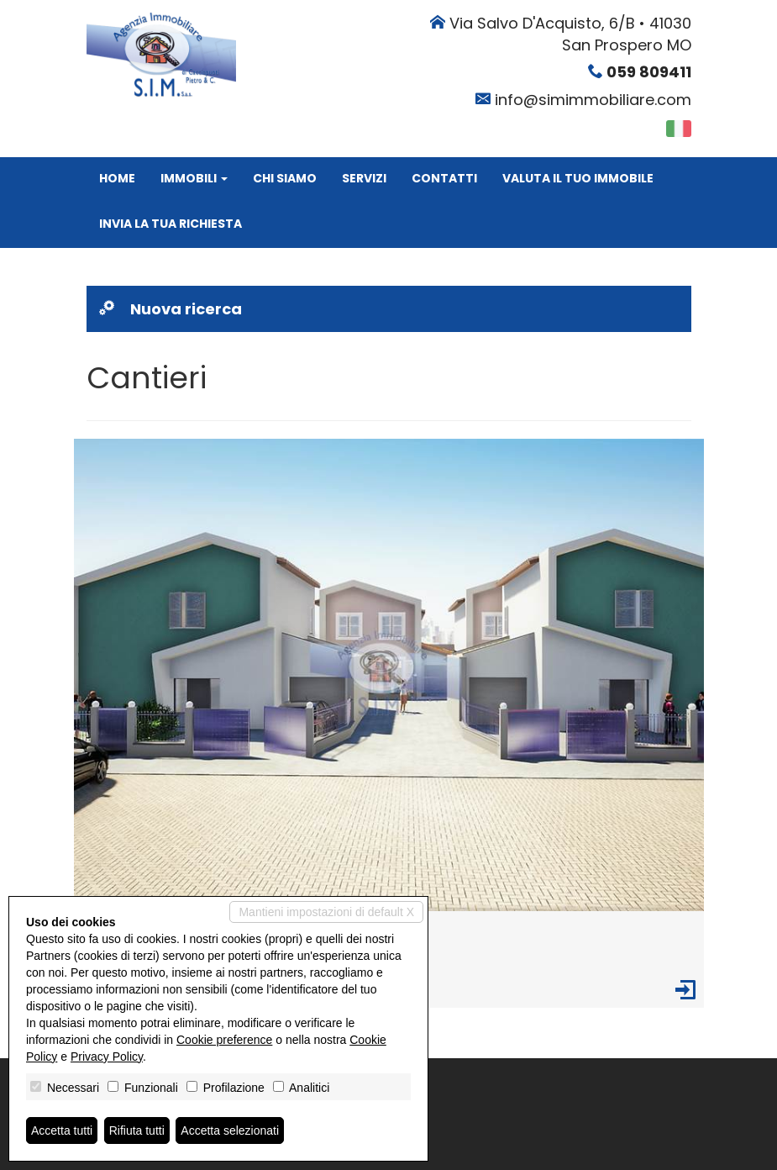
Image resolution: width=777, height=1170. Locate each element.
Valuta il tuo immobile (578, 178)
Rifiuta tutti (137, 1130)
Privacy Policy (107, 1056)
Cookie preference (224, 1039)
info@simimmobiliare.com (593, 99)
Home (117, 178)
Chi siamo (285, 178)
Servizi (364, 178)
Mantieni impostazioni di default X (326, 912)
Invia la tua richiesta (170, 223)
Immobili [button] (194, 178)
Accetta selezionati (230, 1130)
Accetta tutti (61, 1130)
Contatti (444, 178)
